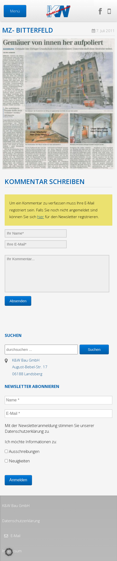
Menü (15, 10)
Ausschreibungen (22, 451)
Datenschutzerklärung (21, 520)
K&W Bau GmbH (15, 505)
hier (40, 216)
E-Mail (15, 535)
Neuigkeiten (17, 461)
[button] (9, 552)
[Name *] (59, 400)
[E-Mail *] (59, 413)
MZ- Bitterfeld (27, 30)
